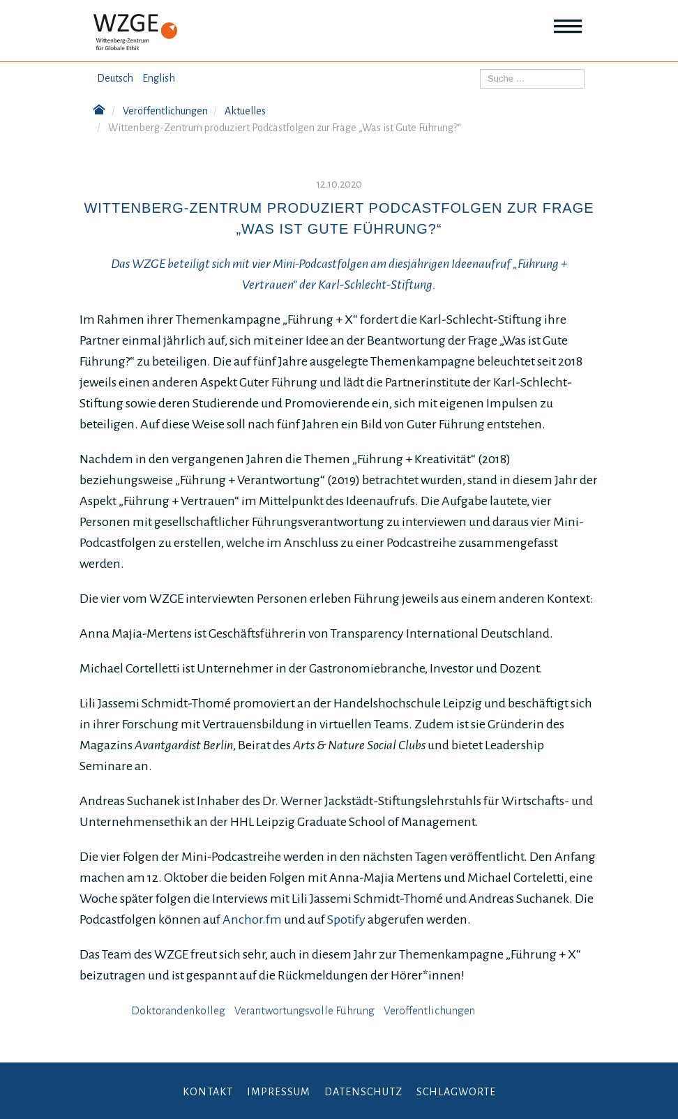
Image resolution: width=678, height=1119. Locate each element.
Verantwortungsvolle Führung (304, 1011)
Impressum (278, 1091)
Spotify (346, 919)
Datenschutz (363, 1091)
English (158, 78)
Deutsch (115, 78)
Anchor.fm (252, 919)
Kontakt (208, 1091)
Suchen (480, 69)
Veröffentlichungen (429, 1011)
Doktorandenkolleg (178, 1011)
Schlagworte (456, 1091)
